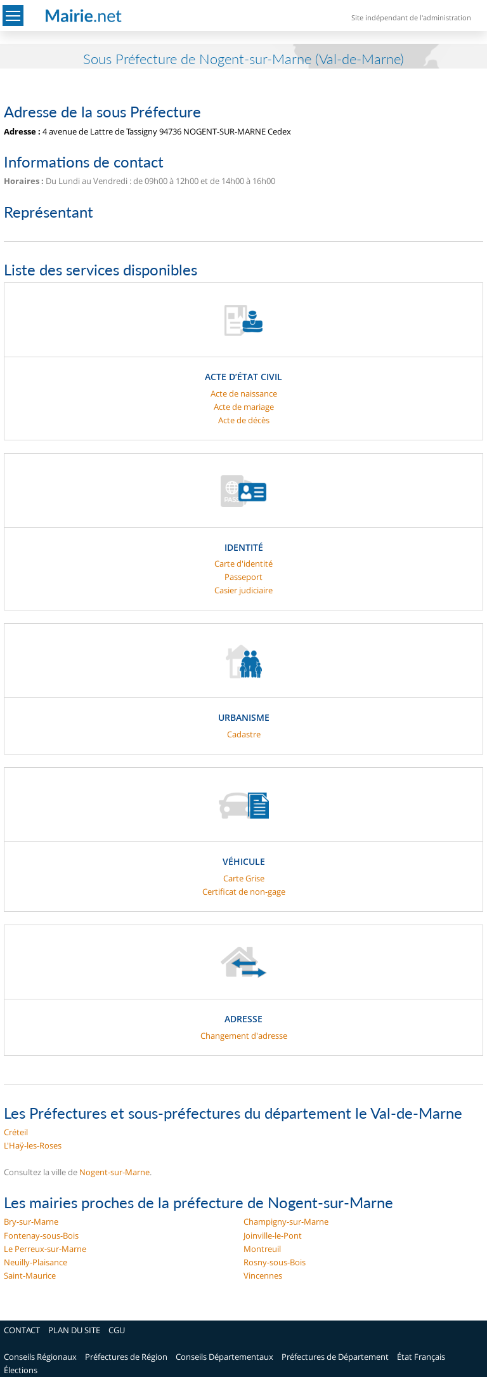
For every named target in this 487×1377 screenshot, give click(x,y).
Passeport (243, 577)
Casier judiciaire (243, 590)
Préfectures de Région (126, 1356)
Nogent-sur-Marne (114, 1172)
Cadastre (244, 734)
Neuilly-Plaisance (35, 1262)
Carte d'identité (243, 563)
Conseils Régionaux (40, 1356)
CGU (116, 1330)
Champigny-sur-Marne (286, 1221)
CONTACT (22, 1330)
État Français (421, 1356)
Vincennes (263, 1275)
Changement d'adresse (243, 1035)
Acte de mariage (244, 406)
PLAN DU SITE (74, 1330)
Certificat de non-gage (243, 891)
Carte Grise (243, 878)
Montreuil (262, 1249)
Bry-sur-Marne (31, 1221)
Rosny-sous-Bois (275, 1262)
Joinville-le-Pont (273, 1235)
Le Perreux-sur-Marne (45, 1249)
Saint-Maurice (30, 1275)
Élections (20, 1370)
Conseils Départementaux (224, 1356)
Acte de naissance (244, 393)
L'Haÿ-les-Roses (33, 1145)
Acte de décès (243, 420)
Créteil (16, 1132)
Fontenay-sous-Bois (41, 1235)
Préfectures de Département (335, 1356)
